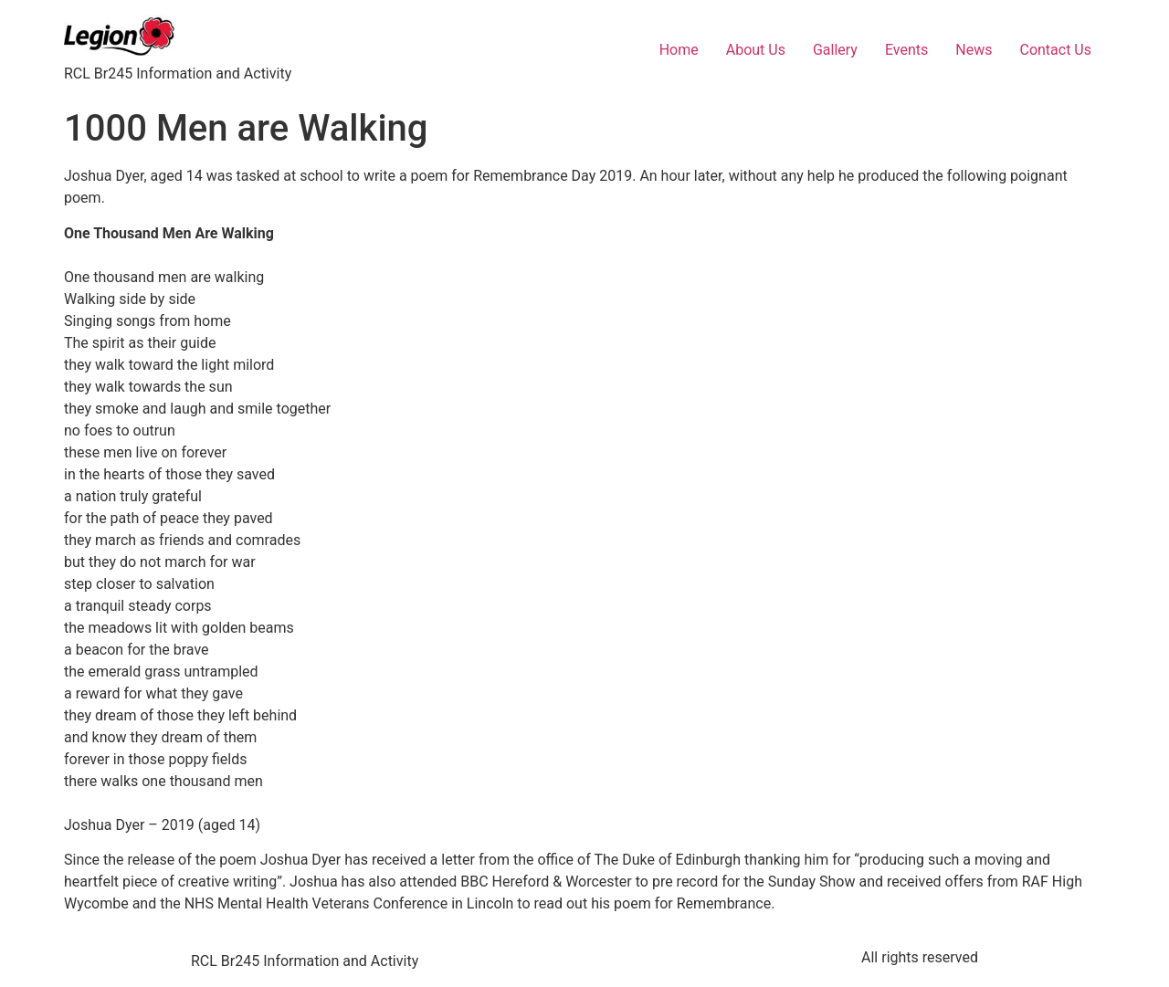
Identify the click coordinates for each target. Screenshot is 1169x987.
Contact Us (1055, 49)
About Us (755, 49)
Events (906, 49)
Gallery (835, 49)
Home (679, 49)
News (973, 49)
